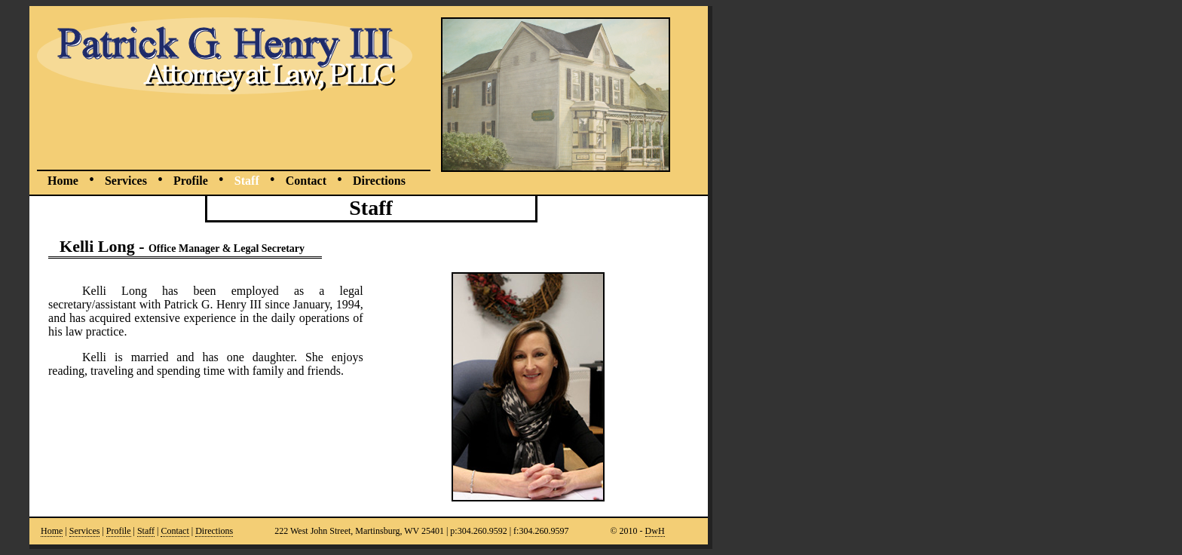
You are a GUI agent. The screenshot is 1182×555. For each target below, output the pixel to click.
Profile (190, 180)
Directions (379, 180)
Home (62, 180)
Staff (246, 180)
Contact (306, 180)
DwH (655, 531)
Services (126, 180)
